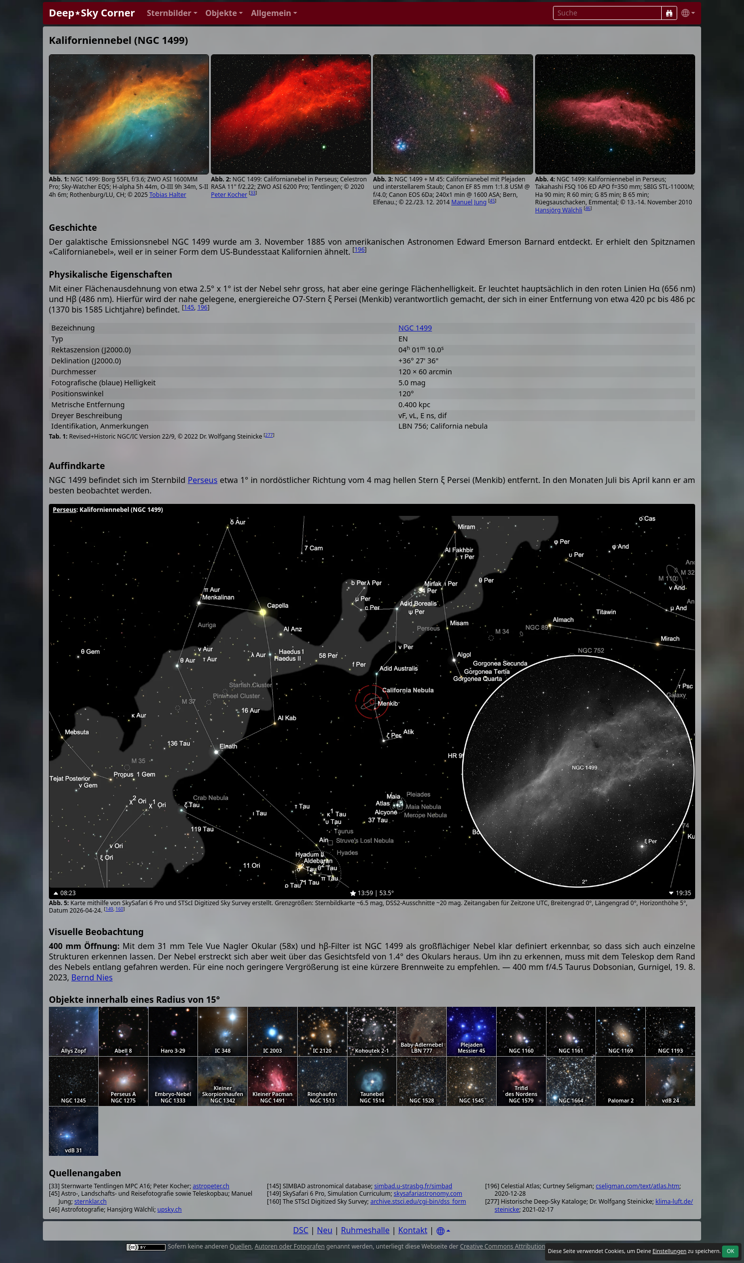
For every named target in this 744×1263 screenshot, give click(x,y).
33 (252, 192)
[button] (172, 13)
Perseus (203, 479)
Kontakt (412, 1230)
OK (730, 1251)
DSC (301, 1230)
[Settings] (443, 1231)
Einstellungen (669, 1251)
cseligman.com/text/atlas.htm (638, 1186)
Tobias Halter (167, 194)
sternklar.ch (90, 1201)
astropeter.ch (211, 1186)
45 (492, 200)
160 (119, 909)
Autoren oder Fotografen (290, 1246)
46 (587, 208)
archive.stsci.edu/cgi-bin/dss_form (418, 1201)
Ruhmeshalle (365, 1230)
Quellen (241, 1246)
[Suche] (669, 13)
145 (189, 307)
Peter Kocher (229, 194)
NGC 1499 (415, 327)
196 (360, 249)
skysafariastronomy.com (428, 1193)
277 (269, 435)
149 (109, 909)
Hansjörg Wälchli (558, 210)
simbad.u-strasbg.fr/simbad (413, 1186)
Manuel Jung (469, 202)
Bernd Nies (92, 977)
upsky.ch (170, 1209)
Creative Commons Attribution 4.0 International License (538, 1246)
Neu (325, 1230)
